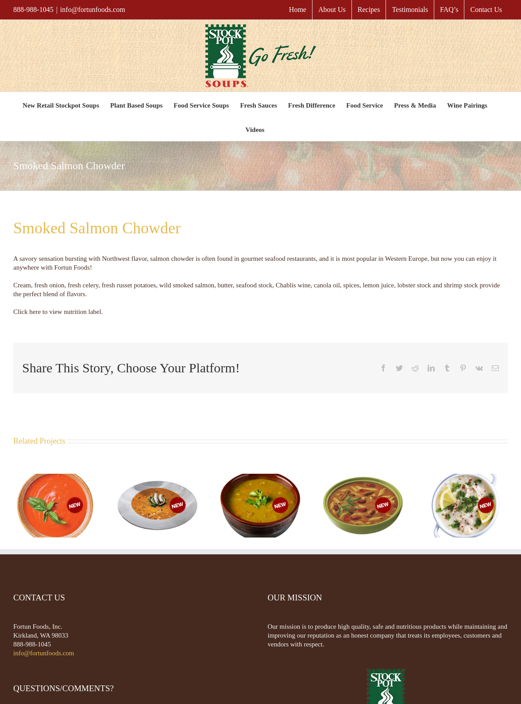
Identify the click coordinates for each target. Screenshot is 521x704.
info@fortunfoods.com (92, 9)
